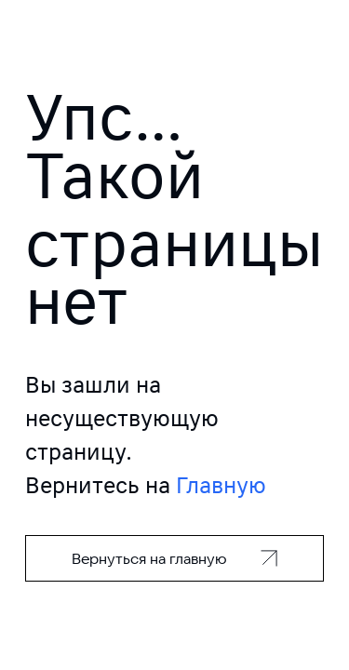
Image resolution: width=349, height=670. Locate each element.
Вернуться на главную (149, 558)
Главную (221, 485)
